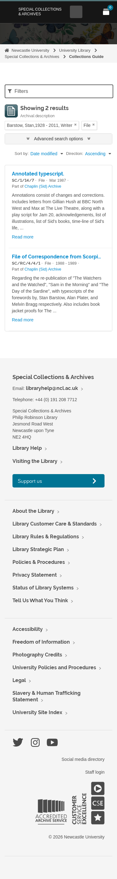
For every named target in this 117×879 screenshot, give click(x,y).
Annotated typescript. (38, 174)
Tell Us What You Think (40, 600)
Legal (19, 680)
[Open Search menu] (76, 12)
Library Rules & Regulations (45, 537)
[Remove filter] (75, 124)
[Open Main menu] (91, 12)
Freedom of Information (41, 642)
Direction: (74, 153)
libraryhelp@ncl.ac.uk (52, 388)
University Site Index (37, 712)
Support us (30, 480)
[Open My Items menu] (106, 12)
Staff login (95, 772)
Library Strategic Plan (38, 549)
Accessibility (27, 629)
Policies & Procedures (38, 562)
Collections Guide (86, 56)
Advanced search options (58, 138)
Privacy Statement (34, 575)
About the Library (33, 511)
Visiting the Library (34, 461)
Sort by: (22, 153)
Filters (18, 91)
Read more (22, 236)
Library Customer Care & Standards (54, 524)
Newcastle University (30, 50)
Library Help (27, 448)
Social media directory (83, 759)
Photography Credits (37, 655)
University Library (74, 50)
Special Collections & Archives (39, 11)
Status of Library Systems (43, 588)
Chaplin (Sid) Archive (43, 186)
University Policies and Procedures (54, 667)
